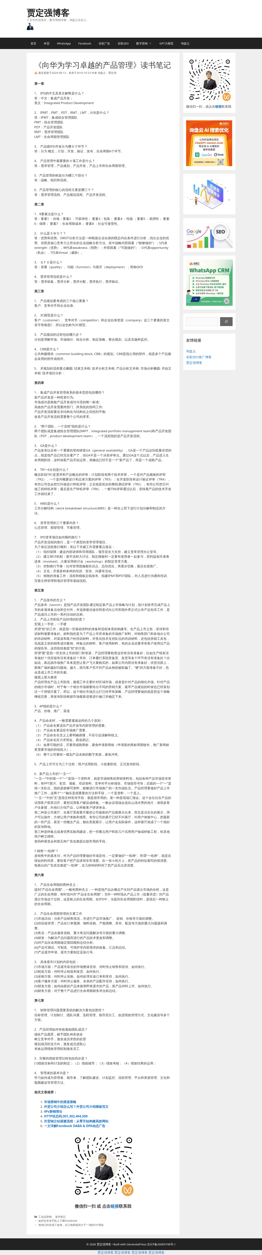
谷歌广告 (104, 43)
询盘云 (185, 43)
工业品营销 (45, 1216)
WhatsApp (64, 43)
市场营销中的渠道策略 (60, 1102)
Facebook (84, 43)
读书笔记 (60, 1216)
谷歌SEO (123, 43)
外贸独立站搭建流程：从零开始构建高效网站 (76, 1121)
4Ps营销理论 (53, 1111)
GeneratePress (136, 1244)
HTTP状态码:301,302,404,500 (66, 1116)
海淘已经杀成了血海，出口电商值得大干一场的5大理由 (71, 1225)
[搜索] (226, 321)
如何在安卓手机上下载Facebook (57, 1220)
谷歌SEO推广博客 (199, 357)
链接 (114, 1206)
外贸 (47, 43)
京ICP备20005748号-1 (161, 1244)
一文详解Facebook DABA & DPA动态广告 (74, 1126)
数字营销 (146, 43)
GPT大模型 (166, 43)
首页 (33, 43)
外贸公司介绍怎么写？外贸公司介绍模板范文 (76, 1106)
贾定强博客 (48, 12)
